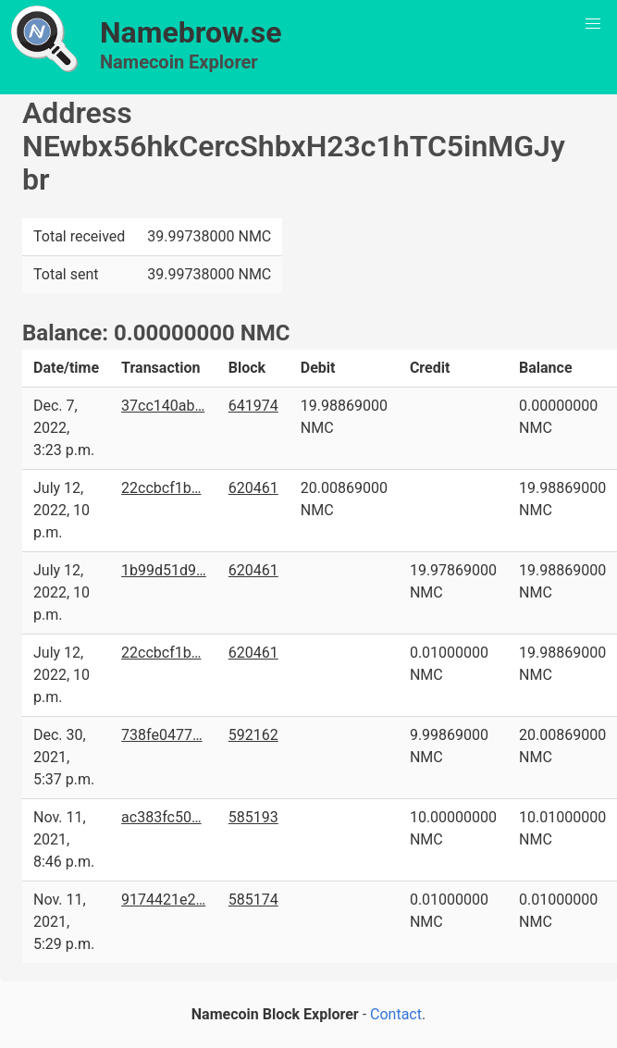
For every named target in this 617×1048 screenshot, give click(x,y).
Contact (396, 1014)
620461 (253, 488)
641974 (253, 405)
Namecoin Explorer (179, 62)
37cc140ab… (162, 405)
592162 (253, 735)
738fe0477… (162, 735)
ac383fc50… (161, 817)
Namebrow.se (191, 32)
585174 (253, 899)
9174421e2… (163, 899)
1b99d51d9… (163, 570)
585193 (253, 817)
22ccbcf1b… (161, 488)
